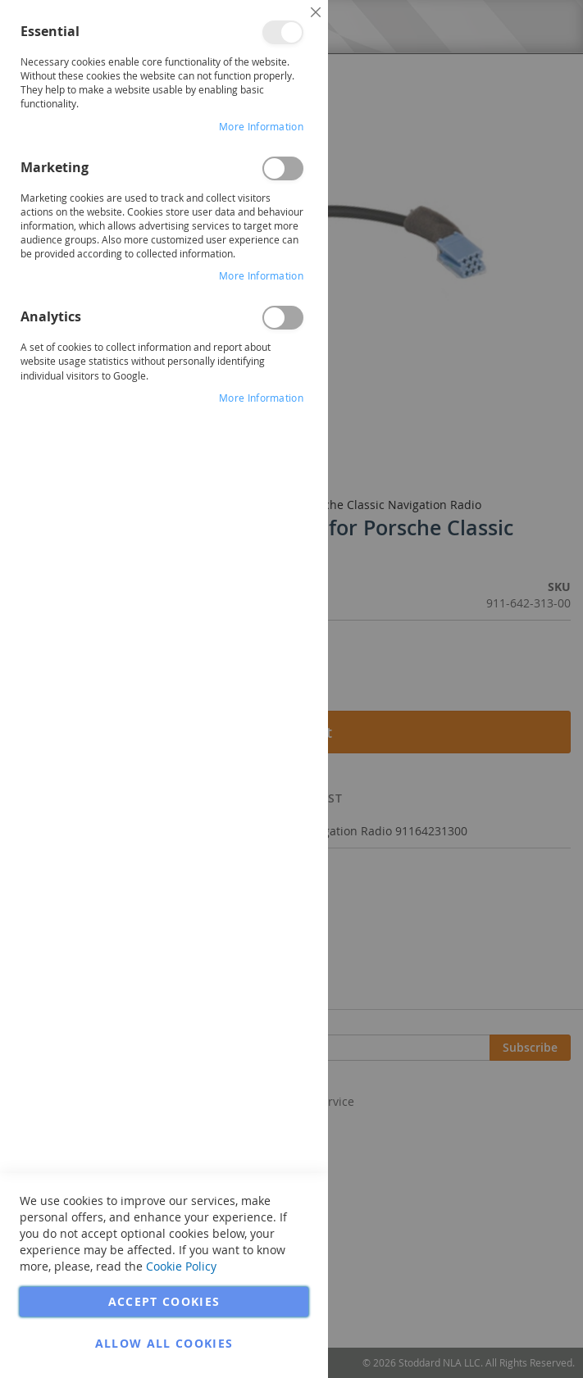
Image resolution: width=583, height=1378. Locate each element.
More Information (261, 126)
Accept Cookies (164, 1301)
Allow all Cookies (164, 1343)
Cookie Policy (181, 1266)
